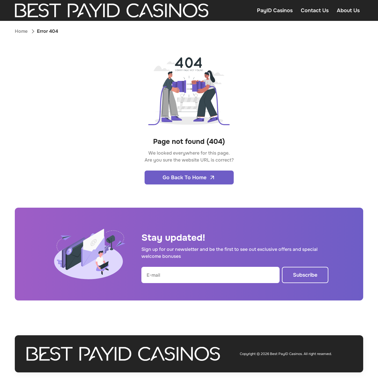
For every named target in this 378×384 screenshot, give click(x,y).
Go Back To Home (189, 177)
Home (21, 31)
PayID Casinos (275, 10)
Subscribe (305, 275)
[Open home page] (111, 10)
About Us (348, 10)
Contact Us (315, 10)
